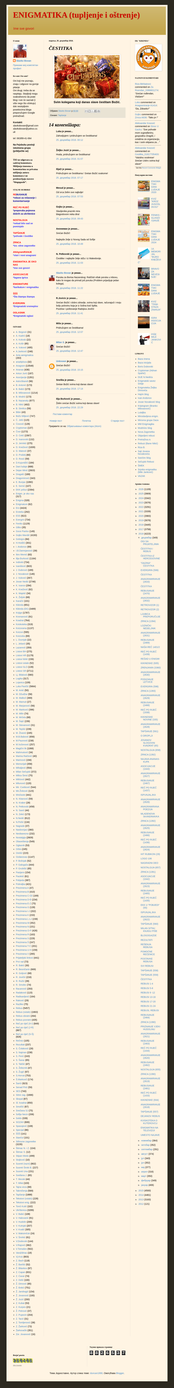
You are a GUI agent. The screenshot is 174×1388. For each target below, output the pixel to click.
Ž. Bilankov (21, 1268)
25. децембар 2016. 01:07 (69, 159)
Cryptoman (21, 428)
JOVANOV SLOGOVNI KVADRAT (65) (149, 743)
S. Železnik (21, 1068)
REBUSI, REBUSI (150, 1010)
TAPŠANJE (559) (149, 975)
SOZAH (20, 1122)
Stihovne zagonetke (26, 1141)
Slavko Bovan (63, 273)
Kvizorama (21, 628)
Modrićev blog (145, 428)
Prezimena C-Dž (24, 895)
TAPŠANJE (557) (149, 1111)
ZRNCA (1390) (148, 1022)
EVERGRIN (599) (150, 570)
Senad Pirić (22, 1087)
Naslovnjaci (22, 829)
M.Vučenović (22, 744)
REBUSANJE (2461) (147, 1087)
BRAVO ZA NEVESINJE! (155, 272)
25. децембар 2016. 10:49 (69, 244)
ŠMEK (141, 465)
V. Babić (20, 1214)
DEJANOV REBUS (150, 1116)
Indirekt (19, 562)
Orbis (18, 849)
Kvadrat (20, 620)
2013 (141, 1199)
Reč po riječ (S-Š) (25, 1034)
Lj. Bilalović (21, 674)
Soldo (19, 1118)
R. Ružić (20, 981)
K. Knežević (22, 589)
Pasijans (20, 872)
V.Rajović (20, 1245)
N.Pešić (20, 822)
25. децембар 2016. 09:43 (69, 218)
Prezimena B (22, 891)
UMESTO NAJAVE (150, 1135)
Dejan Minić (22, 470)
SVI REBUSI (147, 966)
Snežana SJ (22, 1110)
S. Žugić (20, 1071)
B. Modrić (21, 396)
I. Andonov (21, 546)
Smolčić (20, 1106)
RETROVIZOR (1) (150, 605)
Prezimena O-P (24, 930)
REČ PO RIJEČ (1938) (149, 711)
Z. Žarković (21, 1326)
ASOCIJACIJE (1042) (148, 877)
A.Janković (21, 351)
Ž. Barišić (20, 1264)
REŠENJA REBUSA (147, 945)
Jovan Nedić (22, 581)
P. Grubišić (21, 868)
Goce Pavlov (22, 531)
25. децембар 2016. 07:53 (69, 196)
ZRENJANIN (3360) (151, 667)
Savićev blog (144, 457)
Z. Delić (20, 1280)
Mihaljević (21, 767)
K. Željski (20, 597)
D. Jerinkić (21, 443)
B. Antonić (21, 385)
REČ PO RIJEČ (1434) (149, 1049)
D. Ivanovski (22, 439)
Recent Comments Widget (151, 168)
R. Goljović (21, 973)
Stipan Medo (22, 1156)
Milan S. (60, 342)
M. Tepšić (21, 729)
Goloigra (20, 539)
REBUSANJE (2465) (147, 892)
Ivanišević (21, 566)
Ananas (20, 369)
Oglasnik (20, 845)
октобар (145, 1145)
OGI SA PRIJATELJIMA (150, 542)
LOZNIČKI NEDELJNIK (148, 627)
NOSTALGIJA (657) (151, 867)
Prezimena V (22, 954)
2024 (141, 498)
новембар (146, 1140)
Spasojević (21, 1126)
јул (143, 1158)
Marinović (21, 760)
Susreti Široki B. (24, 1167)
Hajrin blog (143, 394)
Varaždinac (21, 1252)
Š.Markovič (21, 1079)
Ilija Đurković (22, 558)
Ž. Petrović (21, 1311)
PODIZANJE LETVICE (147, 680)
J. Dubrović (21, 570)
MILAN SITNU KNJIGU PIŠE (149, 929)
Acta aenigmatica (24, 355)
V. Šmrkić (21, 1237)
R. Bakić (20, 965)
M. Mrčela (21, 717)
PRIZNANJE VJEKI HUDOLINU (150, 1028)
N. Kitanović (22, 798)
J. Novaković (22, 574)
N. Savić (20, 810)
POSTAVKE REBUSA (147, 960)
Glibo (18, 527)
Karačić (20, 601)
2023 (141, 502)
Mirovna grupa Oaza (148, 420)
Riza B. (141, 447)
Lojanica (20, 682)
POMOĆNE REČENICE (148, 953)
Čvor (18, 431)
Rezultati (20, 1044)
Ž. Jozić (20, 1299)
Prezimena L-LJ (24, 919)
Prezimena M (22, 923)
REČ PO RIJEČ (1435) (149, 899)
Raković (20, 1000)
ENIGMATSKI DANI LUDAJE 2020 (155, 187)
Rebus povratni (23, 1020)
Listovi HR (21, 655)
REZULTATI (147, 940)
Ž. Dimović (21, 1283)
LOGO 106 (146, 858)
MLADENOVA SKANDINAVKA (150, 815)
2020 (141, 516)
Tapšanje (62, 115)
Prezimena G (22, 907)
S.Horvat (20, 1075)
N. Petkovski (22, 806)
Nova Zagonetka (146, 432)
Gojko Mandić (23, 535)
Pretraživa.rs (144, 439)
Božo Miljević (22, 416)
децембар (146, 537)
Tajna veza (21, 1187)
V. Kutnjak (21, 1225)
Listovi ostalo (22, 663)
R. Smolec (21, 984)
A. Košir (20, 343)
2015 (141, 1190)
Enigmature (22, 504)
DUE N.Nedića (145, 377)
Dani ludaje (21, 466)
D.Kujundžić (22, 462)
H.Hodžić (20, 543)
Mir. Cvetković (23, 787)
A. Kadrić (20, 335)
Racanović (21, 988)
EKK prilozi (21, 489)
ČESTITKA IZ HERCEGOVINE (150, 557)
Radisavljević (22, 996)
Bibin (18, 412)
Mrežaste (20, 795)
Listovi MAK (22, 659)
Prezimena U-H (24, 950)
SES (18, 1091)
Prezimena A (22, 888)
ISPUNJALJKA (148, 795)
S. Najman (21, 1052)
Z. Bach (20, 1260)
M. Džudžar (22, 694)
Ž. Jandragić (22, 1291)
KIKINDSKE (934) (150, 1100)
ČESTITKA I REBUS (147, 550)
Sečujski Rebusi (146, 461)
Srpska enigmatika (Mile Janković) (147, 471)
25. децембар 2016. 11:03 (69, 262)
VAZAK (141, 476)
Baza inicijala (144, 362)
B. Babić (20, 389)
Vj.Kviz (19, 1256)
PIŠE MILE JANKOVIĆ (156, 338)
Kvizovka (20, 636)
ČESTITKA (146, 574)
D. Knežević (22, 447)
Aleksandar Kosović (145, 123)
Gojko (138, 114)
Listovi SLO (22, 667)
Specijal (20, 1130)
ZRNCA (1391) (148, 872)
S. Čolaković (22, 1048)
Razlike (19, 1004)
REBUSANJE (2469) (147, 641)
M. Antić (20, 690)
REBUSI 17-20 (148, 1001)
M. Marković (22, 709)
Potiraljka (20, 884)
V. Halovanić (22, 1218)
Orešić (19, 853)
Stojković (20, 1159)
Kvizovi (19, 632)
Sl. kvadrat (21, 1102)
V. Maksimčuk (23, 1233)
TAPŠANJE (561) (149, 731)
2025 (141, 493)
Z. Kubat (20, 1303)
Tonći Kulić (21, 1206)
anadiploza (21, 362)
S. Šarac (20, 1060)
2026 (141, 489)
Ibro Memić (21, 554)
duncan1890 (96, 1373)
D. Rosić (20, 458)
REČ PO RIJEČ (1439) (149, 653)
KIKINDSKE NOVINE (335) (149, 718)
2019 (141, 520)
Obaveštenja (22, 841)
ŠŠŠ (18, 1133)
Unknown (61, 361)
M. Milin (20, 713)
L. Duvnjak (21, 639)
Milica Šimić (22, 775)
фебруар (146, 1180)
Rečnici (19, 1040)
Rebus (19, 1008)
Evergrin (20, 519)
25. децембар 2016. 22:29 (69, 407)
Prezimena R (22, 934)
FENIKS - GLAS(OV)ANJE (156, 218)
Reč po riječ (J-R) (25, 1027)
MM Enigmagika (146, 424)
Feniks (19, 523)
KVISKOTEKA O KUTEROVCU (149, 1122)
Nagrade (20, 826)
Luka (137, 102)
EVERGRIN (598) (150, 686)
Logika (19, 678)
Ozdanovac (21, 857)
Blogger (120, 1373)
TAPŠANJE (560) (149, 924)
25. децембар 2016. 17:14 (69, 388)
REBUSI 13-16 (148, 997)
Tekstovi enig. (23, 1202)
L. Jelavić (20, 643)
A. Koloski (21, 339)
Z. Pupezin (21, 1315)
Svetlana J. (21, 1175)
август (144, 1154)
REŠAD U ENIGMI (150, 659)
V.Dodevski (21, 1241)
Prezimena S (22, 938)
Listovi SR (21, 671)
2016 (141, 533)
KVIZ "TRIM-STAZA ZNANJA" (156, 305)
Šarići (19, 1083)
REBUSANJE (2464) (147, 1016)
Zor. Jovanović (23, 1334)
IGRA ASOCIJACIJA (156, 321)
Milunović (20, 783)
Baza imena (144, 359)
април (144, 1171)
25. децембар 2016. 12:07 (69, 332)
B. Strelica (21, 408)
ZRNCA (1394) (148, 621)
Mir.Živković (22, 791)
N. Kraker (21, 802)
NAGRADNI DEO (149, 863)
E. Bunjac (21, 482)
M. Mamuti (21, 702)
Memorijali (21, 764)
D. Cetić (20, 435)
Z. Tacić (20, 1318)
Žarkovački (21, 1330)
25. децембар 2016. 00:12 (69, 140)
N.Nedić (20, 818)
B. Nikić (20, 404)
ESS (18, 515)
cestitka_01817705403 (146, 154)
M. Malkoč (21, 698)
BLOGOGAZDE (149, 935)
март (144, 1176)
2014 (141, 1195)
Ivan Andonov (145, 398)
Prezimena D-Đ (24, 899)
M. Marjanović (23, 705)
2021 (141, 511)
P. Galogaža (22, 864)
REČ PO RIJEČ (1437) (149, 789)
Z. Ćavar (20, 1276)
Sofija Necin (22, 1114)
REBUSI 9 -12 (148, 992)
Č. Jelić (19, 420)
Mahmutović (22, 752)
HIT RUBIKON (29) (150, 854)
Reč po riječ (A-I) (24, 1023)
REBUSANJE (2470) (147, 592)
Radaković (21, 992)
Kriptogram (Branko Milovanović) (148, 407)
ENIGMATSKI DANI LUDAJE (155, 289)
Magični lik (21, 748)
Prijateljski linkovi (24, 957)
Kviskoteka (21, 624)
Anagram (20, 365)
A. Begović (21, 332)
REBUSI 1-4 (147, 983)
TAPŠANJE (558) (149, 970)
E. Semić (20, 486)
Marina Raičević (24, 756)
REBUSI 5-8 (147, 988)
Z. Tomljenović (23, 1322)
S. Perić (20, 1056)
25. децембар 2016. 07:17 (69, 177)
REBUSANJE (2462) (147, 1063)
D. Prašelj (21, 455)
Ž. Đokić (20, 1287)
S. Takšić (20, 1064)
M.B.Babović (22, 736)
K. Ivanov (20, 585)
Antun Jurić (21, 373)
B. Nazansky (22, 400)
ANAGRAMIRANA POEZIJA (150, 808)
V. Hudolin (21, 1222)
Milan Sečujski (23, 771)
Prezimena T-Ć (23, 946)
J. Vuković (21, 578)
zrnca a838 (141, 117)
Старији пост (117, 420)
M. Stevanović (23, 725)
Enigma (20, 500)
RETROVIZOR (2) (150, 609)
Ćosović (20, 424)
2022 (141, 507)
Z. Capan (20, 1272)
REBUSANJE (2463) (147, 1042)
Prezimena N (22, 926)
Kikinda (19, 605)
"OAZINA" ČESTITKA (147, 564)
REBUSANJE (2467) (147, 782)
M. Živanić (21, 733)
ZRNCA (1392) (148, 754)
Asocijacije (21, 377)
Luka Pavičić (22, 686)
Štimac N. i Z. (23, 1148)
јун (143, 1162)
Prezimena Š (22, 942)
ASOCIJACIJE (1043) (148, 767)
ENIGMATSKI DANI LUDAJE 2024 (155, 237)
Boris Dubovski (145, 366)
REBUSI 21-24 (148, 1006)
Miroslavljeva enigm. (148, 416)
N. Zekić (20, 814)
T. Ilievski (20, 1179)
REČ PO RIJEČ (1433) (149, 1094)
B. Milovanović (23, 392)
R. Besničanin (23, 969)
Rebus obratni (23, 1016)
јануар (144, 1185)
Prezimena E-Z (23, 903)
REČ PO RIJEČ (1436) (149, 841)
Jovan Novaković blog (149, 402)
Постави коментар (62, 414)
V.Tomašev (21, 1249)
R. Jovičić (21, 977)
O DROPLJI (147, 735)
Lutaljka (142, 412)
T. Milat (19, 1183)
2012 (141, 1204)
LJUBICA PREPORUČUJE (150, 615)
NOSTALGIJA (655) (151, 1069)
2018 (141, 524)
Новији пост (56, 420)
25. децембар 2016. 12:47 (69, 351)
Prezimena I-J (23, 911)
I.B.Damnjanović (24, 550)
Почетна (86, 420)
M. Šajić (20, 721)
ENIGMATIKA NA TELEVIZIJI (149, 1129)
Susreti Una (22, 1171)
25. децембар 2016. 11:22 (69, 288)
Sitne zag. (21, 1095)
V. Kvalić (20, 1229)
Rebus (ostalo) (23, 1012)
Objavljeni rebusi (146, 435)
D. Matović (21, 451)
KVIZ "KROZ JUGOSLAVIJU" (155, 202)
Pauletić (20, 876)
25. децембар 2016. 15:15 (69, 370)
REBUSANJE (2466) (147, 834)
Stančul (20, 1137)
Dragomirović (22, 478)
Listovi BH (21, 651)
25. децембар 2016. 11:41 (69, 313)
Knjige (19, 612)
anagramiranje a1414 (146, 105)
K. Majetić (21, 593)
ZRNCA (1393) (148, 691)
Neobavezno (22, 833)
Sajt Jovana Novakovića (144, 452)
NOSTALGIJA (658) (151, 750)
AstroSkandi (22, 381)
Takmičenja (21, 1190)
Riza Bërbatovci (143, 84)
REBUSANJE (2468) (147, 704)
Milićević (20, 779)
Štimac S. (21, 1152)
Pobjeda (20, 880)
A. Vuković (21, 347)
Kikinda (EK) (22, 608)
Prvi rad (20, 961)
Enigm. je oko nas (25, 493)
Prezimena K (22, 915)
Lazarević (21, 647)
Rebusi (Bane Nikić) (148, 443)
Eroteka (20, 512)
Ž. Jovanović (22, 1295)
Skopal (19, 1099)
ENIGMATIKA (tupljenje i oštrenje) (76, 14)
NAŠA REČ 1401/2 (150, 647)
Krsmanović (22, 616)
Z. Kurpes (21, 1307)
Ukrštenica (21, 1210)
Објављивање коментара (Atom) (84, 426)
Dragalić (20, 474)
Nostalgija (21, 837)
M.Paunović (22, 740)
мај (143, 1167)
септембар (147, 1149)
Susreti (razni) (23, 1163)
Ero (18, 508)
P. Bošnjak (21, 861)
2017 (141, 529)
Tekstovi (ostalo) (24, 1198)
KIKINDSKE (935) (150, 663)
